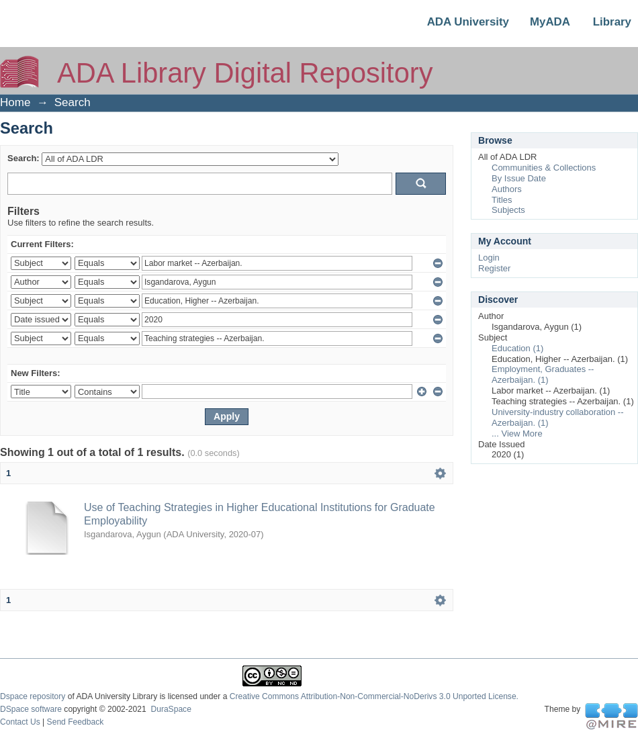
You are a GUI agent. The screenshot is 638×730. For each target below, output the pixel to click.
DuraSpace (170, 709)
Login (489, 258)
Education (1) (517, 348)
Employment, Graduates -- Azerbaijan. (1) (543, 374)
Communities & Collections (544, 168)
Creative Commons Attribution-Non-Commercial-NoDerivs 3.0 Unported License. (374, 696)
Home (15, 102)
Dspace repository (32, 696)
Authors (507, 189)
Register (494, 268)
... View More (517, 433)
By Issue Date (519, 178)
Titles (502, 200)
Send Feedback (75, 722)
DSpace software (31, 709)
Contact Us (20, 722)
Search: (23, 158)
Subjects (508, 210)
